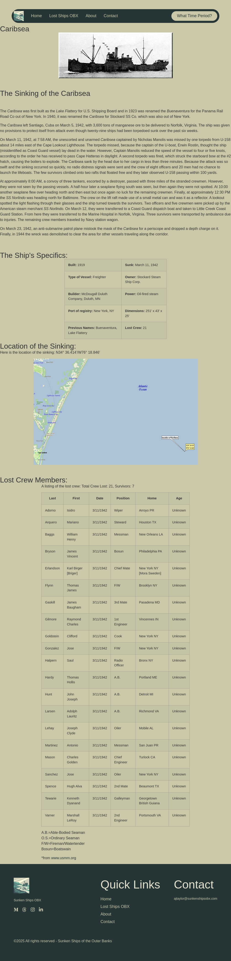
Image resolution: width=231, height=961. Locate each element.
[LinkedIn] (40, 909)
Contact (111, 15)
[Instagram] (32, 909)
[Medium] (16, 909)
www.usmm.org (63, 858)
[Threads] (24, 909)
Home (36, 15)
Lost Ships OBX (63, 15)
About (91, 15)
